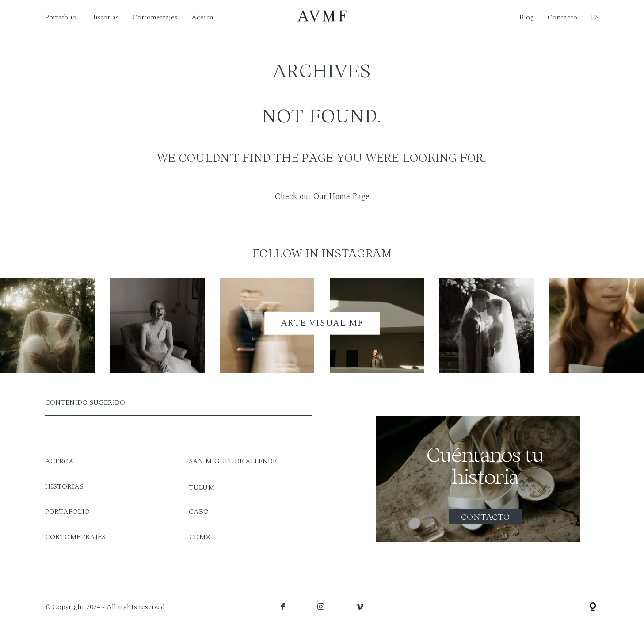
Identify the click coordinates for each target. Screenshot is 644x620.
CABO (199, 511)
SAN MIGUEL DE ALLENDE (233, 461)
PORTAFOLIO (67, 511)
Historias (104, 17)
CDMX (200, 537)
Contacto (562, 17)
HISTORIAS (64, 486)
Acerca (202, 17)
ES (595, 17)
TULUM (201, 487)
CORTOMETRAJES (75, 537)
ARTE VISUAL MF (322, 323)
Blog (526, 17)
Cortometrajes (155, 17)
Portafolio (60, 17)
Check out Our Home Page (322, 197)
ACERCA (59, 461)
